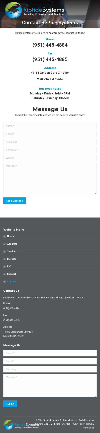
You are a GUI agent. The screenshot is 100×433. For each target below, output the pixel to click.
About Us (12, 244)
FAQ (9, 266)
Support (11, 274)
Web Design (85, 420)
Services (12, 251)
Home (10, 236)
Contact (11, 281)
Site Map (66, 424)
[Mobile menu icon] (93, 10)
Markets (11, 259)
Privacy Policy (78, 424)
